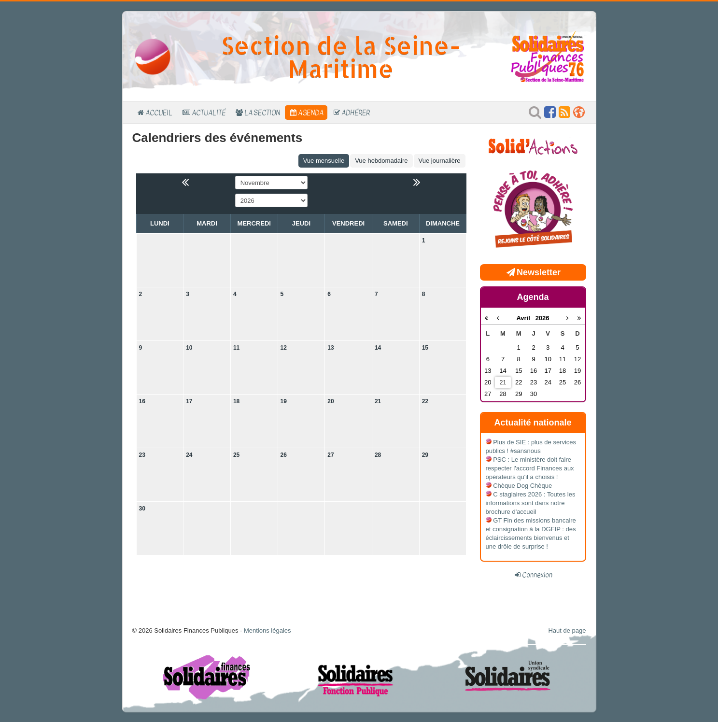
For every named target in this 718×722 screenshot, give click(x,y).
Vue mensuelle (324, 160)
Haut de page (567, 630)
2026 (542, 318)
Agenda (311, 112)
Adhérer (355, 112)
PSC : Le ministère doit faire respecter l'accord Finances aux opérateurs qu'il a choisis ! (530, 468)
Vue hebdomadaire (381, 160)
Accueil (158, 112)
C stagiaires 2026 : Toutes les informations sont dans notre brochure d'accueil (531, 503)
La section (262, 112)
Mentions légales (267, 630)
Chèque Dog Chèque (522, 485)
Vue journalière (440, 160)
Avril (525, 318)
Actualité (208, 112)
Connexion (537, 574)
